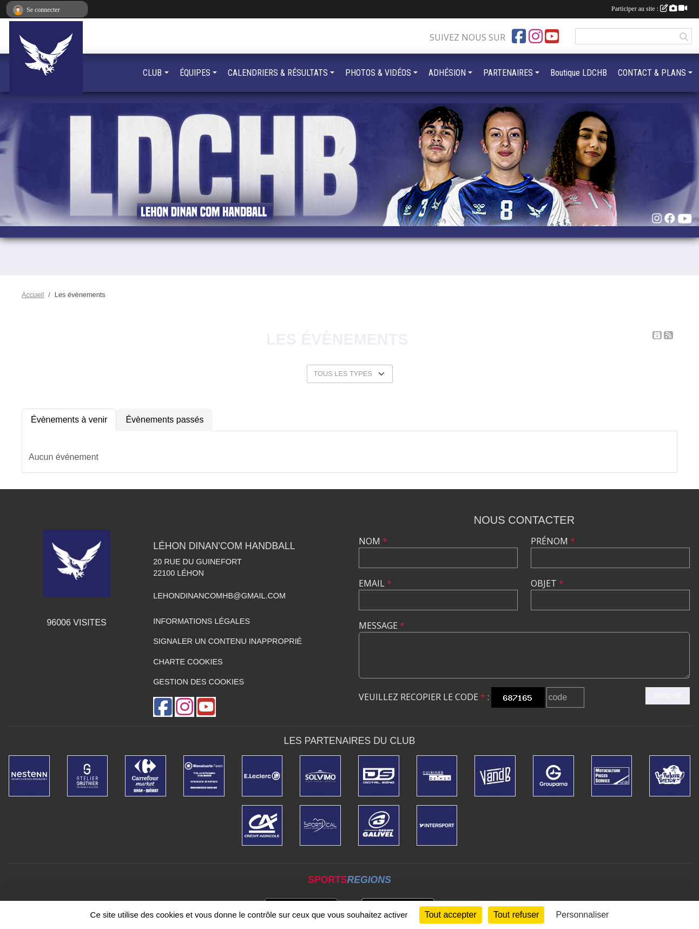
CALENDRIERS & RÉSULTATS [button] (278, 73)
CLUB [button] (152, 73)
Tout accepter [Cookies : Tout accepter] (451, 914)
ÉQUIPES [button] (195, 73)
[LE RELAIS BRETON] (669, 775)
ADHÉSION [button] (447, 73)
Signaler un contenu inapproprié (227, 641)
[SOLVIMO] (320, 775)
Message (382, 625)
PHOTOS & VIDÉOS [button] (378, 73)
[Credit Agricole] (262, 825)
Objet (547, 583)
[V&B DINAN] (495, 775)
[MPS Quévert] (611, 775)
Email (375, 583)
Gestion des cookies (198, 681)
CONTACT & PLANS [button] (652, 73)
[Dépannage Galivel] (378, 825)
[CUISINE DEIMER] (437, 775)
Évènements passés (164, 419)
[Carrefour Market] (145, 775)
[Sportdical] (320, 825)
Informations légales (201, 621)
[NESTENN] (29, 775)
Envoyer (668, 695)
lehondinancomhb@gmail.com (219, 595)
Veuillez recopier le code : (424, 697)
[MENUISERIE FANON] (204, 775)
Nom (373, 541)
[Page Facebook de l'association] (519, 36)
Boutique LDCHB (578, 73)
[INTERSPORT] (437, 825)
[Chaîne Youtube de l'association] (552, 36)
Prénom (553, 541)
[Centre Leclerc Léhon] (262, 775)
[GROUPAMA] (553, 775)
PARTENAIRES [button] (508, 73)
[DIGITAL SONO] (378, 775)
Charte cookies (187, 661)
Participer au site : (649, 8)
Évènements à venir (69, 419)
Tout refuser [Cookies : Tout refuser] (516, 914)
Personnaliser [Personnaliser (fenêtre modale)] (582, 914)
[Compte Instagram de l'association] (536, 36)
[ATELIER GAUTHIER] (87, 775)
